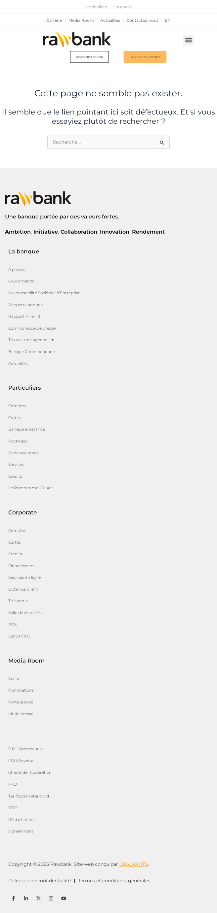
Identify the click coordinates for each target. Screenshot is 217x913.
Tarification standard (28, 796)
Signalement (20, 831)
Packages (17, 441)
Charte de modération (30, 772)
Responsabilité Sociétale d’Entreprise (44, 292)
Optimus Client (23, 589)
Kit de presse (20, 713)
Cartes (14, 417)
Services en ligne (24, 577)
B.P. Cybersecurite (26, 748)
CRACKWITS (133, 864)
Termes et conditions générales (114, 881)
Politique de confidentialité (39, 881)
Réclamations (21, 819)
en (168, 20)
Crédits (15, 476)
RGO (13, 807)
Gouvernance (21, 280)
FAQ (12, 784)
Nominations (21, 690)
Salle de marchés (25, 612)
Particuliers (95, 7)
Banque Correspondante (32, 351)
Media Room (81, 20)
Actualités (110, 20)
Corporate (122, 7)
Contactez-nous (142, 20)
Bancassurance (23, 452)
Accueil (15, 678)
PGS (12, 624)
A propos (16, 269)
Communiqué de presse (32, 328)
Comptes (17, 405)
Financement (21, 565)
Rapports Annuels (25, 304)
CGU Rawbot (20, 760)
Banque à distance (26, 429)
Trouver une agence (31, 340)
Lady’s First (19, 636)
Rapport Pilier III (24, 316)
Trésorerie (18, 600)
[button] (188, 40)
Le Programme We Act (30, 487)
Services (16, 464)
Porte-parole (20, 702)
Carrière (54, 20)
